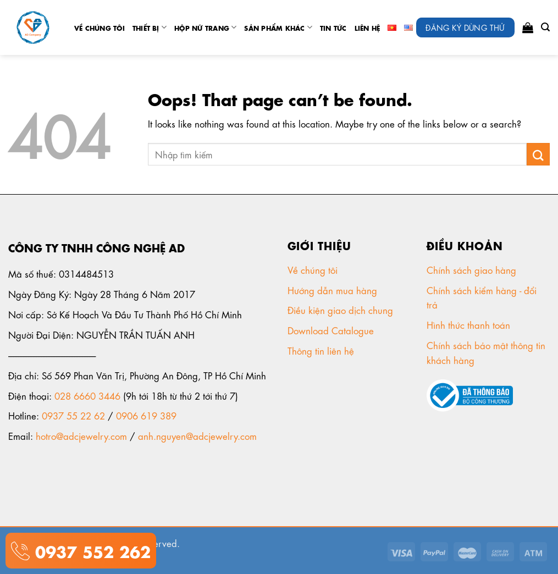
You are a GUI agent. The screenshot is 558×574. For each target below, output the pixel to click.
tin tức (333, 27)
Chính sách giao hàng (471, 269)
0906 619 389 (146, 415)
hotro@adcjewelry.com (81, 435)
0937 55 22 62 (73, 415)
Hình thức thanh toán (470, 324)
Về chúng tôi (99, 27)
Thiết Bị (149, 27)
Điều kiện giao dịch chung (342, 309)
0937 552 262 (90, 550)
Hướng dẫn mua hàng (332, 290)
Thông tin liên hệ (322, 350)
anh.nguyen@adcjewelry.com (197, 435)
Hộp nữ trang (205, 27)
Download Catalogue (332, 330)
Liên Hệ (367, 27)
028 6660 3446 (87, 395)
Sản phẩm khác (278, 27)
